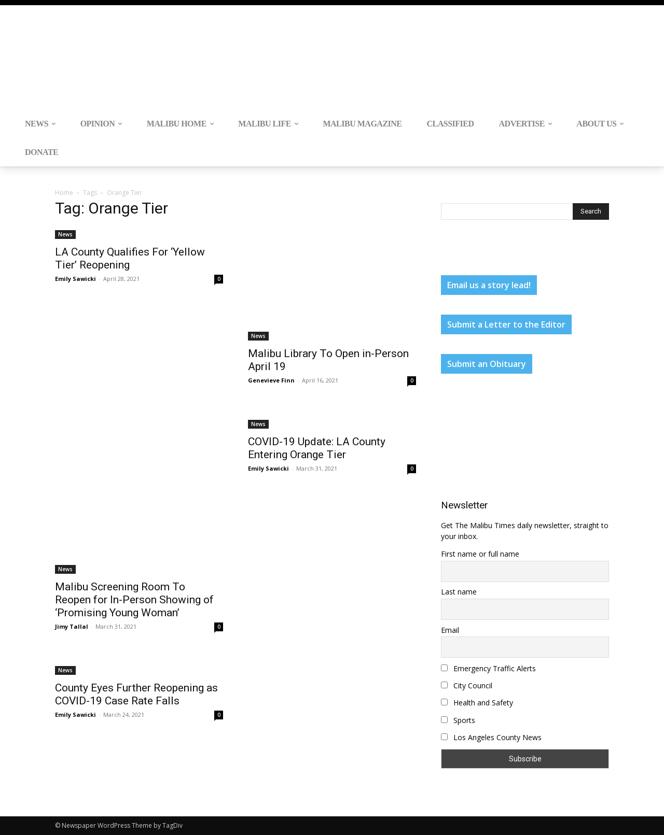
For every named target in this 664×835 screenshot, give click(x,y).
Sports (458, 720)
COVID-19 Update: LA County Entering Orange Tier (316, 448)
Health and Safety (477, 702)
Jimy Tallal (71, 626)
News (65, 234)
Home (64, 192)
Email (450, 630)
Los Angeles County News (491, 737)
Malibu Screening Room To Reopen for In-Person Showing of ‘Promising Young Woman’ (134, 600)
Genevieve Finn (271, 380)
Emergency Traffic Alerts (488, 668)
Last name (459, 592)
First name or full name (480, 554)
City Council (466, 685)
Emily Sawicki (75, 278)
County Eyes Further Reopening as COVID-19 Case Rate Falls (136, 694)
